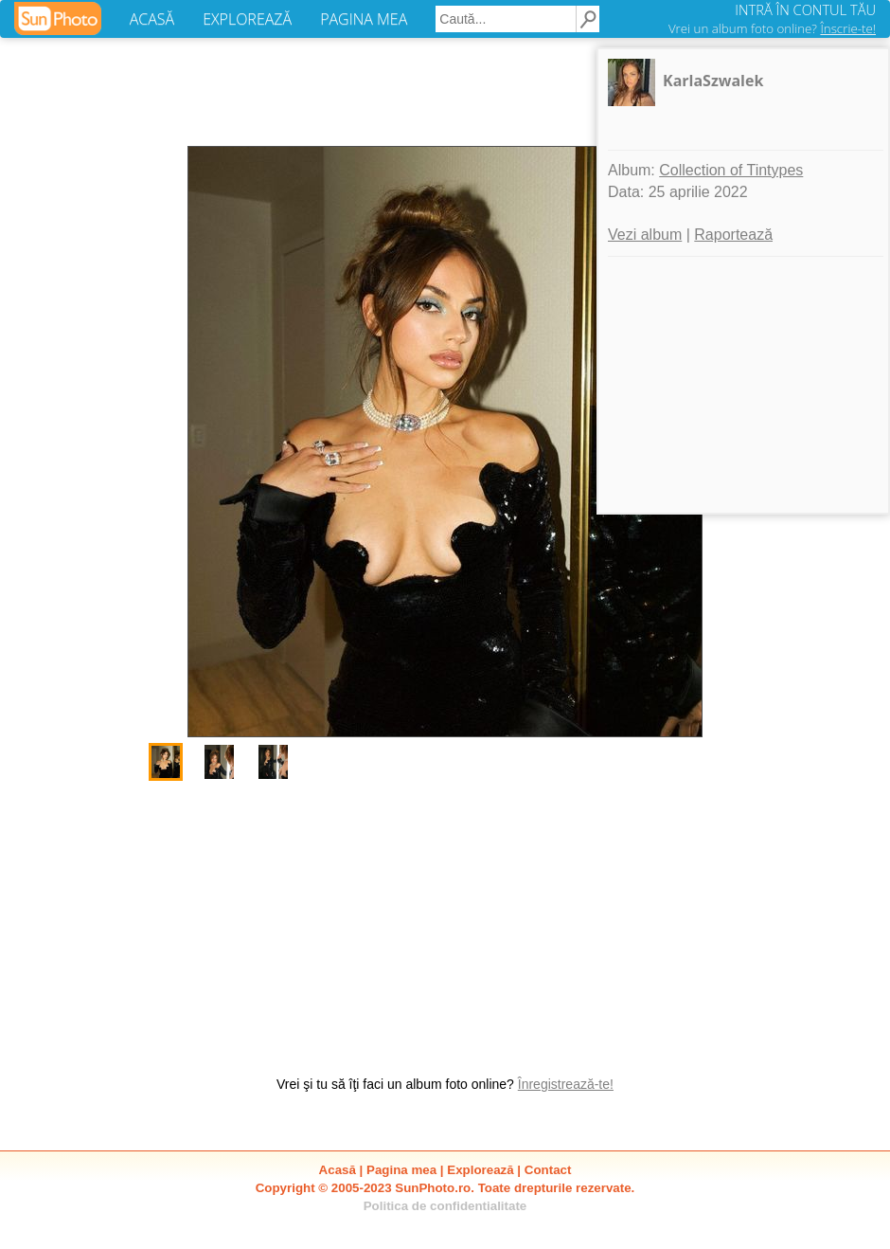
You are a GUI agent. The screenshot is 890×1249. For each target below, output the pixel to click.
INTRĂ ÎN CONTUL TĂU (805, 9)
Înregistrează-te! (566, 1084)
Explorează (480, 1170)
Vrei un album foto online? (772, 28)
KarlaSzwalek (713, 80)
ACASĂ (152, 19)
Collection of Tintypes (731, 170)
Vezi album (645, 234)
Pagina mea (401, 1170)
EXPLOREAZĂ (247, 19)
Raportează (733, 234)
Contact (548, 1170)
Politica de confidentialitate (445, 1206)
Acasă (337, 1170)
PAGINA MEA (363, 19)
